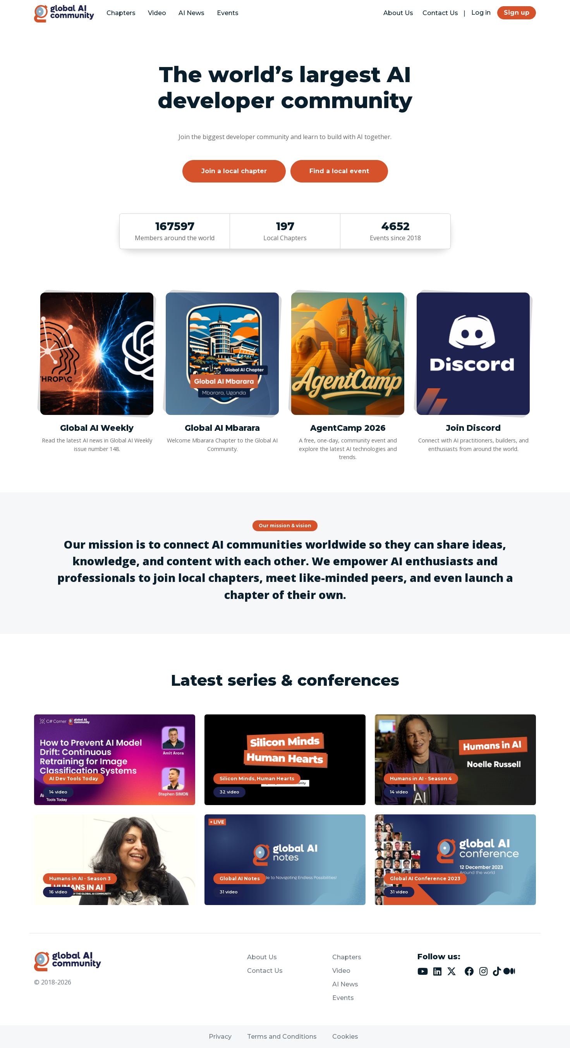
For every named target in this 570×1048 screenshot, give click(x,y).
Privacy (220, 1036)
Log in (481, 12)
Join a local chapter (234, 171)
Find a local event (339, 171)
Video (157, 13)
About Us (398, 13)
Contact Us (440, 13)
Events (228, 13)
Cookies (345, 1036)
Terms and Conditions (282, 1036)
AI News (191, 13)
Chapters (121, 13)
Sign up (516, 12)
